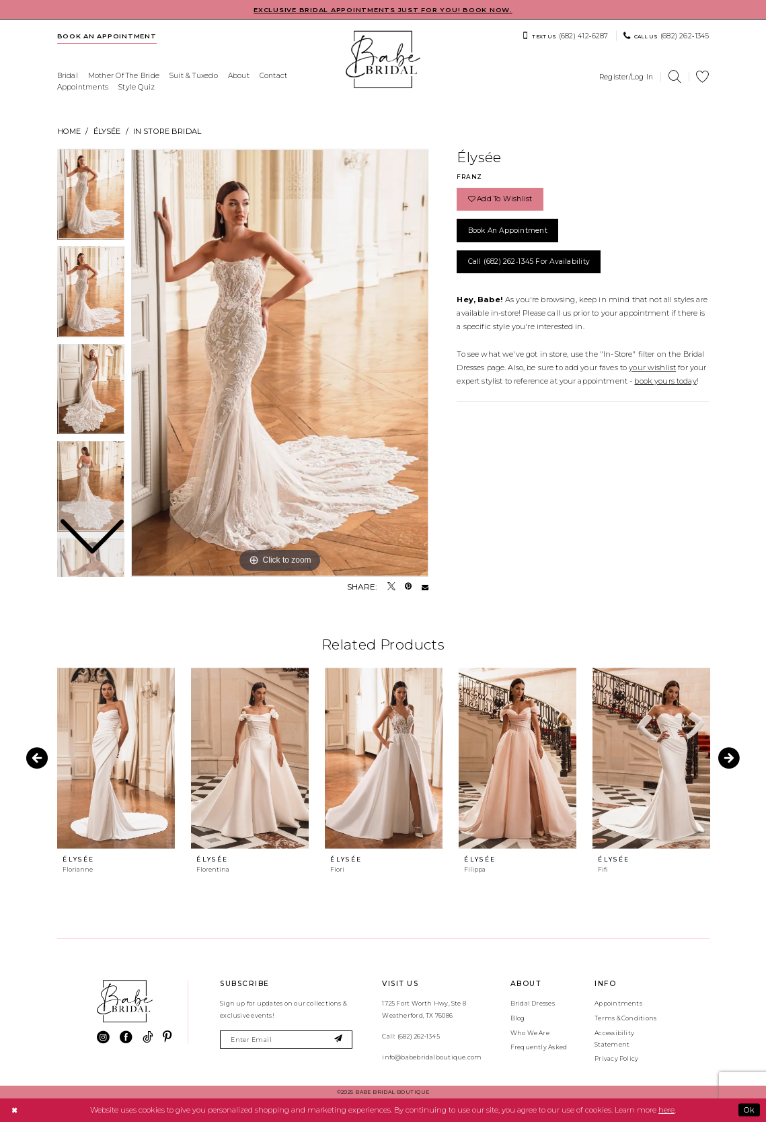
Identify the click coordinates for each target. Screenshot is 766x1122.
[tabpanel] (280, 362)
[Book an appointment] (106, 36)
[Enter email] (286, 1039)
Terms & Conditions (625, 1018)
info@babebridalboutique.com (432, 1057)
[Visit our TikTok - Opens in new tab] (148, 1037)
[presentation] (116, 758)
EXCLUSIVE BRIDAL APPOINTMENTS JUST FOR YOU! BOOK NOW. (383, 9)
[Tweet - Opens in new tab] (391, 587)
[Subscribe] (338, 1039)
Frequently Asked (539, 1047)
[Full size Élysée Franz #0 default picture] (280, 362)
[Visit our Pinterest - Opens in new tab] (167, 1037)
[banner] (383, 59)
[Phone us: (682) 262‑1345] (666, 36)
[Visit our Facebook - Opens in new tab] (126, 1037)
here (666, 1110)
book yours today (665, 381)
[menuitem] (106, 36)
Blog (517, 1018)
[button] (626, 77)
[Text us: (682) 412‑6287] (565, 36)
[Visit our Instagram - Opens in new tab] (103, 1037)
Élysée (107, 131)
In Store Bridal (167, 131)
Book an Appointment (507, 230)
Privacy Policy (616, 1058)
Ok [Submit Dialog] (749, 1110)
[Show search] (674, 77)
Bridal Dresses (532, 1003)
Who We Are (529, 1033)
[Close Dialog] (14, 1110)
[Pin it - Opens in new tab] (408, 587)
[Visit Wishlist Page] (703, 77)
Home (69, 131)
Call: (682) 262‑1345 (410, 1036)
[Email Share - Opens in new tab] (425, 587)
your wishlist (652, 367)
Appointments (618, 1003)
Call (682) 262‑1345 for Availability (529, 261)
